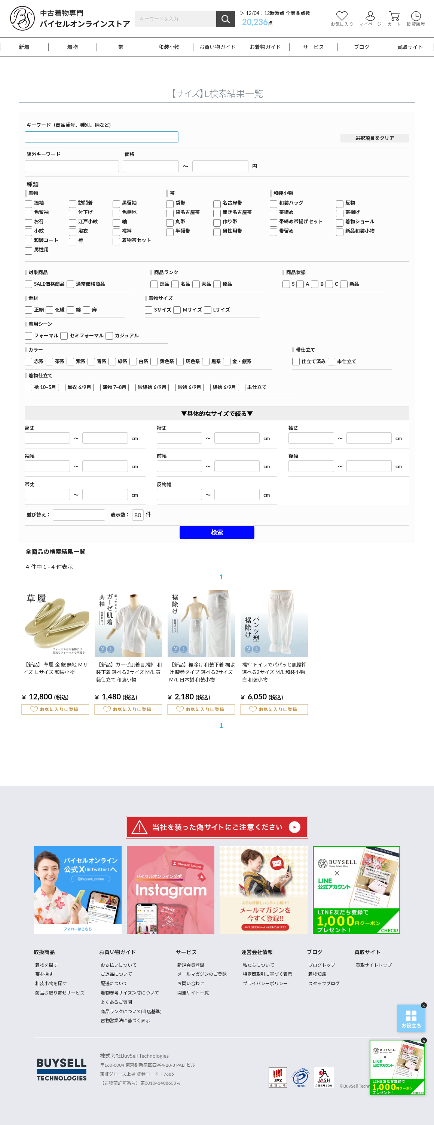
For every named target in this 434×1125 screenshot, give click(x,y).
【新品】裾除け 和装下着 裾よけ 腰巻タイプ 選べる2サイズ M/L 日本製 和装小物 (202, 672)
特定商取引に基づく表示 (267, 974)
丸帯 (180, 221)
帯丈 (29, 484)
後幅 (293, 456)
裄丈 (161, 428)
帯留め (286, 231)
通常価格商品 (90, 284)
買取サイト (410, 47)
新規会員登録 (190, 965)
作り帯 (230, 221)
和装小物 (169, 47)
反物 (350, 202)
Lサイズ (221, 309)
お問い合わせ (190, 983)
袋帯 (180, 202)
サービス (313, 47)
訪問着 (85, 202)
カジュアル (127, 335)
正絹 (39, 309)
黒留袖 (129, 202)
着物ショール (360, 221)
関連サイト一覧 (193, 993)
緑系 (123, 361)
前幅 (161, 456)
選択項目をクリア (374, 138)
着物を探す (46, 965)
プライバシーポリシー (265, 983)
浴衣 (83, 231)
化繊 (60, 309)
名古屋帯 (232, 202)
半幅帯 (182, 231)
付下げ (85, 212)
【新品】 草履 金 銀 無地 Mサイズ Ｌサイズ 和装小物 (55, 668)
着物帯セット (136, 240)
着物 (72, 47)
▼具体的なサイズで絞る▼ (217, 413)
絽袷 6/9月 (224, 387)
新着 (24, 47)
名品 (185, 284)
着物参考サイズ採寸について (130, 993)
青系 (102, 361)
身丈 (29, 428)
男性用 (41, 249)
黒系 (216, 361)
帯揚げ (352, 212)
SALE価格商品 (49, 284)
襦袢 (127, 231)
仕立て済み (314, 361)
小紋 (39, 231)
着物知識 (317, 974)
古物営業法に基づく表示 (125, 1020)
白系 (144, 361)
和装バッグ (291, 202)
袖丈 (293, 428)
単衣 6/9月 (79, 387)
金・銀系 (242, 361)
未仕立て (347, 361)
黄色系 (167, 361)
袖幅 (29, 456)
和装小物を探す (51, 983)
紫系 (81, 361)
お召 (39, 221)
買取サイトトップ (374, 965)
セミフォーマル (87, 335)
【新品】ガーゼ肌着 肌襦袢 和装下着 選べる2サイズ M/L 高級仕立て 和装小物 (129, 672)
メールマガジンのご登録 (202, 974)
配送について (114, 983)
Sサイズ (162, 309)
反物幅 (164, 484)
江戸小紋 (88, 221)
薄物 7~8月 (115, 387)
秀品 (206, 284)
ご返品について (116, 974)
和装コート (46, 240)
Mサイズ (192, 309)
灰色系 (193, 361)
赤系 (39, 361)
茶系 (60, 361)
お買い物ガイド (217, 47)
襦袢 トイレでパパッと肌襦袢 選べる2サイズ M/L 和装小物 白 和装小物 (274, 672)
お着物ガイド (265, 47)
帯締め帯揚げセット (301, 221)
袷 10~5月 (45, 387)
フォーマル (46, 335)
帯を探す (44, 974)
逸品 (164, 284)
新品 (354, 284)
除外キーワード (44, 154)
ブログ (362, 47)
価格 (129, 154)
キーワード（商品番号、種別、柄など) (69, 125)
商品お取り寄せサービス (60, 993)
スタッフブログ (324, 983)
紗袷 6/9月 (189, 387)
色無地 (129, 212)
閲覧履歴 (416, 19)
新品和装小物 (360, 231)
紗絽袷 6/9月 (152, 387)
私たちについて (258, 965)
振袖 (39, 202)
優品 (227, 284)
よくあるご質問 (116, 1002)
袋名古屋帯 (187, 212)
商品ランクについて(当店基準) (131, 1011)
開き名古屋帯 (237, 212)
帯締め (286, 212)
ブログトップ (321, 965)
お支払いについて (119, 965)
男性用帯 (232, 231)
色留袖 (41, 212)
